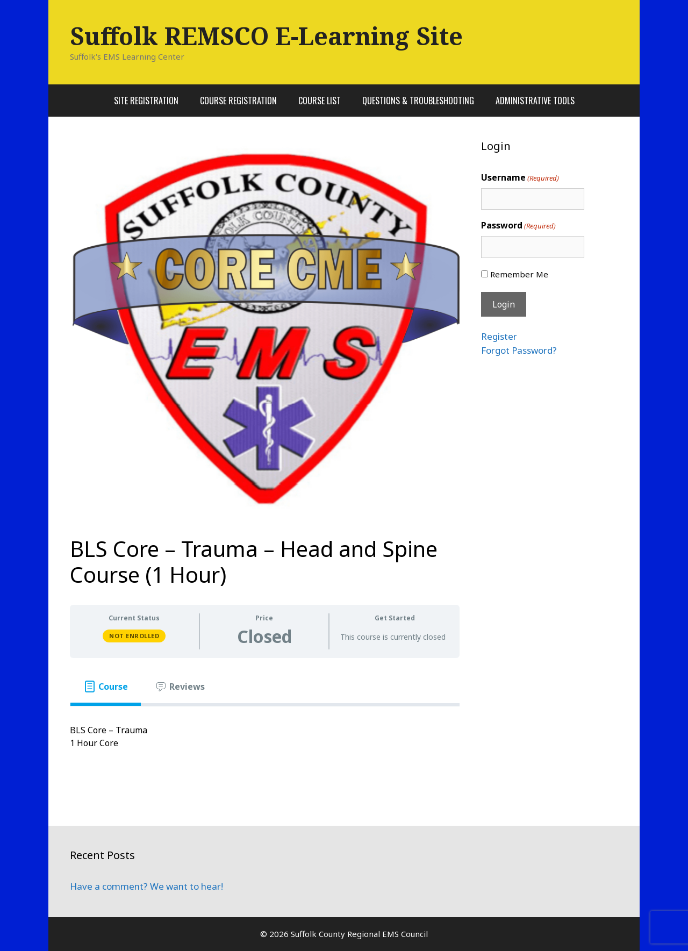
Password (518, 225)
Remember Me (519, 274)
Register (499, 336)
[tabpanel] (265, 743)
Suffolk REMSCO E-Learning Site (266, 35)
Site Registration (146, 100)
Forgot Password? (519, 350)
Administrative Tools (535, 100)
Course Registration (238, 100)
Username (520, 177)
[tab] (105, 686)
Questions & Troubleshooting (418, 100)
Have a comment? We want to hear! (146, 886)
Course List (319, 100)
